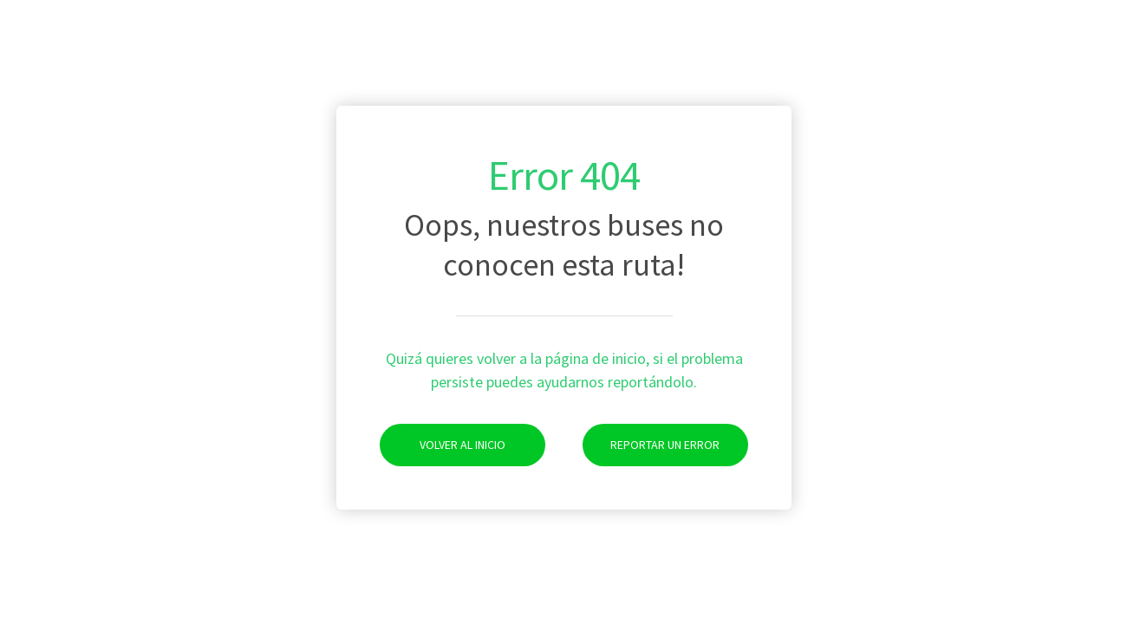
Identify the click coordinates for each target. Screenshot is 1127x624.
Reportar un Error (651, 444)
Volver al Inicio (442, 444)
